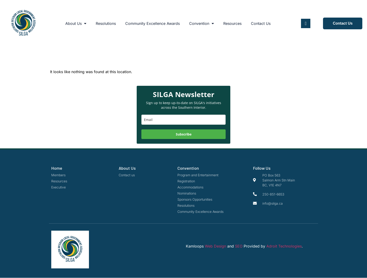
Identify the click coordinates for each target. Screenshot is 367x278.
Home (56, 168)
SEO (238, 246)
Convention (201, 23)
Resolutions (106, 23)
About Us (75, 23)
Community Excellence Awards (152, 23)
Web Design (215, 246)
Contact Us (261, 23)
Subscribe (183, 134)
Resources (232, 23)
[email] (183, 120)
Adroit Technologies (284, 246)
